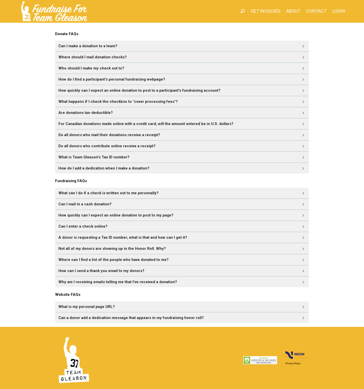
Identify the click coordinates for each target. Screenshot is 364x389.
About (293, 11)
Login (338, 11)
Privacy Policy (293, 363)
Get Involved (265, 11)
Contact (316, 11)
